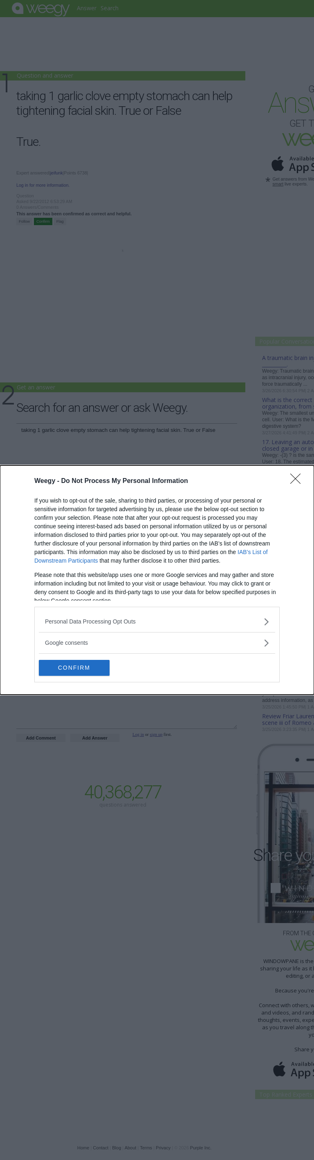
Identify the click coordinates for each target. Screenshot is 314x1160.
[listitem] (157, 621)
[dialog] (157, 580)
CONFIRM (77, 668)
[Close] (298, 481)
